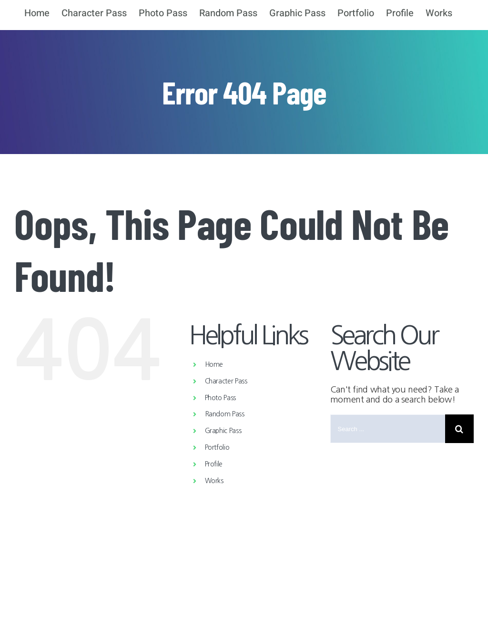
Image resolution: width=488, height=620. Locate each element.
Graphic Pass (223, 430)
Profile (214, 464)
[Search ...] (387, 428)
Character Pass (226, 381)
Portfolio (217, 447)
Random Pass (224, 414)
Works (214, 480)
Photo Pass (220, 397)
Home (214, 364)
